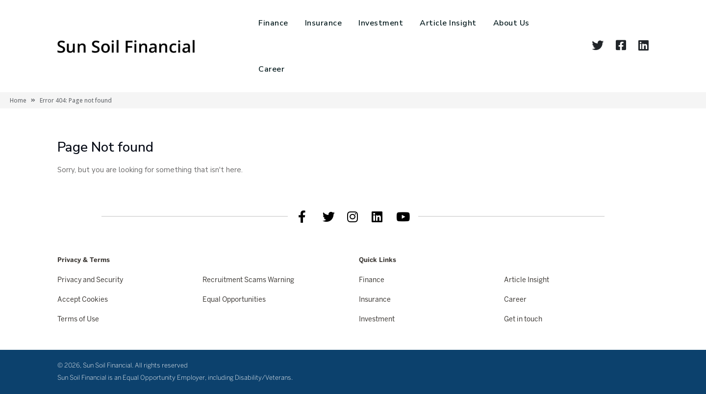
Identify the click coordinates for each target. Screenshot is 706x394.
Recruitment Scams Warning (248, 280)
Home (18, 100)
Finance (273, 23)
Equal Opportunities (234, 300)
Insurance (323, 23)
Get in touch (523, 319)
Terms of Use (78, 319)
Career (271, 69)
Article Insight (448, 23)
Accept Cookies (82, 300)
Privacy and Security (90, 280)
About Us (511, 23)
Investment (380, 23)
